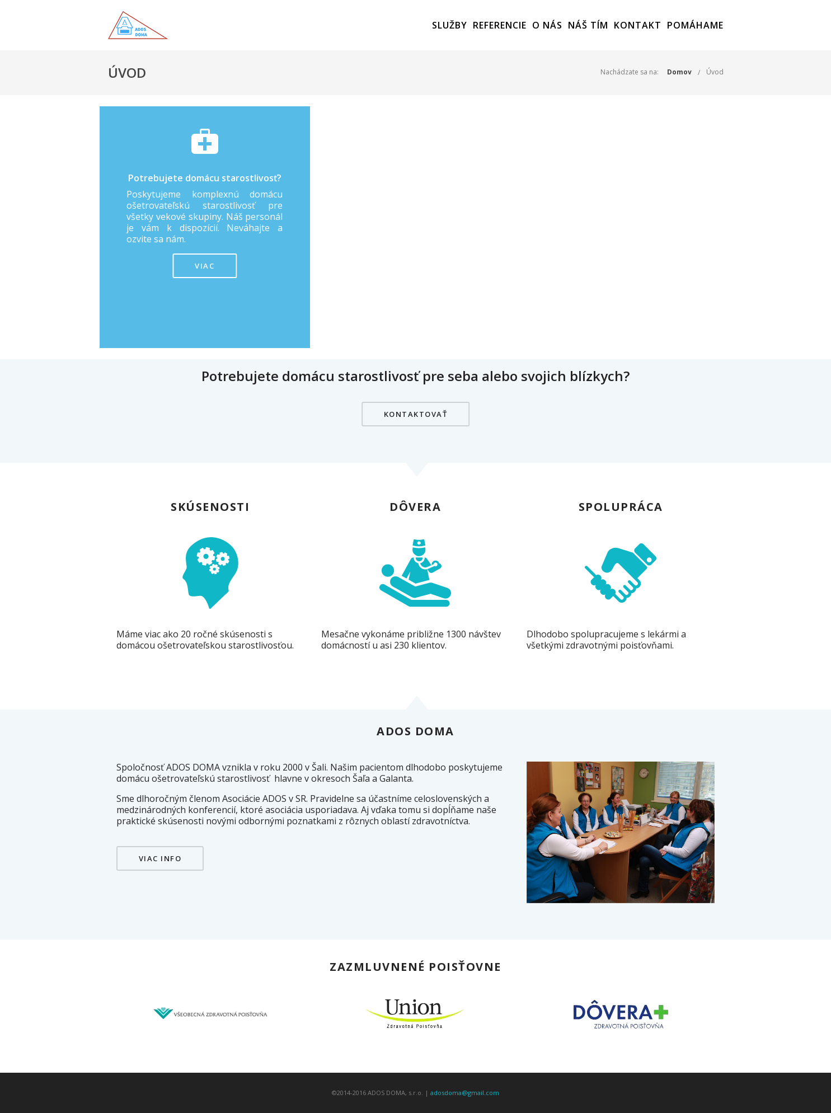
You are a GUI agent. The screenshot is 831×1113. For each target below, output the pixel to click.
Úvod (715, 72)
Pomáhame (695, 25)
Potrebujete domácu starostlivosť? (204, 178)
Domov (679, 72)
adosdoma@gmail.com (464, 1092)
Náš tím (588, 25)
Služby (449, 25)
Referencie (500, 25)
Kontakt (637, 25)
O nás (547, 25)
